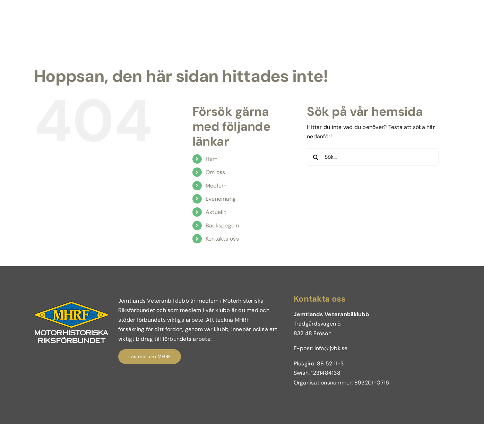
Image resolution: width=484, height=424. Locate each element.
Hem (212, 159)
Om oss (215, 172)
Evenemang (221, 198)
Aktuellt (216, 212)
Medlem (216, 185)
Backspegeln (222, 225)
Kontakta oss (222, 238)
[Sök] (315, 157)
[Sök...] (373, 157)
